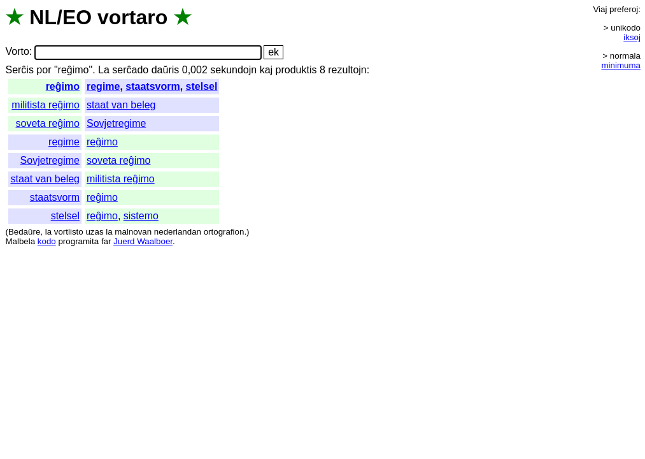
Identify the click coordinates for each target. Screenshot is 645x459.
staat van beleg (121, 104)
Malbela (20, 241)
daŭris (166, 69)
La (104, 69)
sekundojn (233, 69)
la (48, 232)
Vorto (17, 52)
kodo (47, 241)
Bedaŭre (24, 232)
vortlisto (68, 232)
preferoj (623, 9)
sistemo (141, 215)
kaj (266, 69)
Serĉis (19, 69)
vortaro (132, 17)
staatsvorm (152, 86)
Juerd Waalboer (143, 241)
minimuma (621, 65)
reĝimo (63, 86)
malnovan (133, 232)
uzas (94, 232)
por (43, 69)
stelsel (202, 86)
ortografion (224, 232)
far (106, 241)
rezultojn (347, 69)
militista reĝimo (45, 104)
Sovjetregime (116, 123)
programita (78, 241)
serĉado (130, 69)
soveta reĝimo (47, 123)
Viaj (600, 9)
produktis (296, 69)
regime (103, 86)
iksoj (632, 37)
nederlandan (177, 232)
